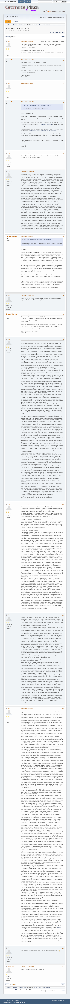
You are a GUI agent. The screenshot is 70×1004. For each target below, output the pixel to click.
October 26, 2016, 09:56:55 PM (27, 504)
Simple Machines (15, 1000)
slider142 (11, 966)
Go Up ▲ (64, 1000)
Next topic (62, 32)
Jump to (43, 990)
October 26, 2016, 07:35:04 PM (27, 153)
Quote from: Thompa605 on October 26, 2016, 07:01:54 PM (37, 105)
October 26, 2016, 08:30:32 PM (27, 236)
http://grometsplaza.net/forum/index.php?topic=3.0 (43, 130)
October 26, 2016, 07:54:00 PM (27, 171)
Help (53, 1000)
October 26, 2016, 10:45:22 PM (27, 708)
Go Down (7, 36)
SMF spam (17, 989)
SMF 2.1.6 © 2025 (7, 1000)
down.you (37, 936)
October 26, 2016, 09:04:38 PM (27, 339)
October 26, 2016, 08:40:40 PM (27, 295)
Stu (9, 41)
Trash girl (35, 24)
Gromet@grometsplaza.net (45, 124)
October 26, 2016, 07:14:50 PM (27, 101)
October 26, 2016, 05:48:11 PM (27, 59)
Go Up (6, 984)
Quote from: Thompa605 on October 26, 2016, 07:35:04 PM (37, 239)
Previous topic (54, 32)
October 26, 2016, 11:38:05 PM (27, 947)
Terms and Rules (58, 1000)
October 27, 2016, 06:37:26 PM (27, 966)
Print (63, 36)
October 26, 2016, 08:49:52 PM (27, 314)
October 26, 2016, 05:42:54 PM (27, 41)
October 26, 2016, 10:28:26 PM (27, 614)
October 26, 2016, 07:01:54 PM (27, 83)
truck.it (59, 927)
